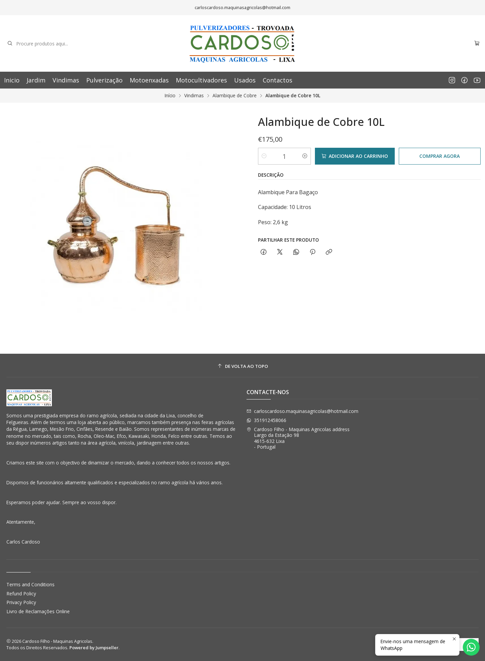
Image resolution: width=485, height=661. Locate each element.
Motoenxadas (149, 80)
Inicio (12, 80)
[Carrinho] (477, 43)
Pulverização (104, 80)
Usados (245, 80)
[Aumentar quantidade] (305, 156)
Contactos (277, 80)
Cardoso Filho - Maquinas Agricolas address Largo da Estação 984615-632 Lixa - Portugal (298, 438)
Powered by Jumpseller (94, 648)
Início (170, 95)
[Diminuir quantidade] (264, 156)
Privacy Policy (21, 602)
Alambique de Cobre (235, 95)
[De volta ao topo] (242, 366)
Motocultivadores (201, 80)
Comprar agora (439, 156)
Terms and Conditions (30, 584)
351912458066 (266, 420)
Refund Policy (21, 593)
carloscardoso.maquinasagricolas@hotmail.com (302, 411)
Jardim (36, 80)
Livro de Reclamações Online (38, 611)
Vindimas (66, 80)
